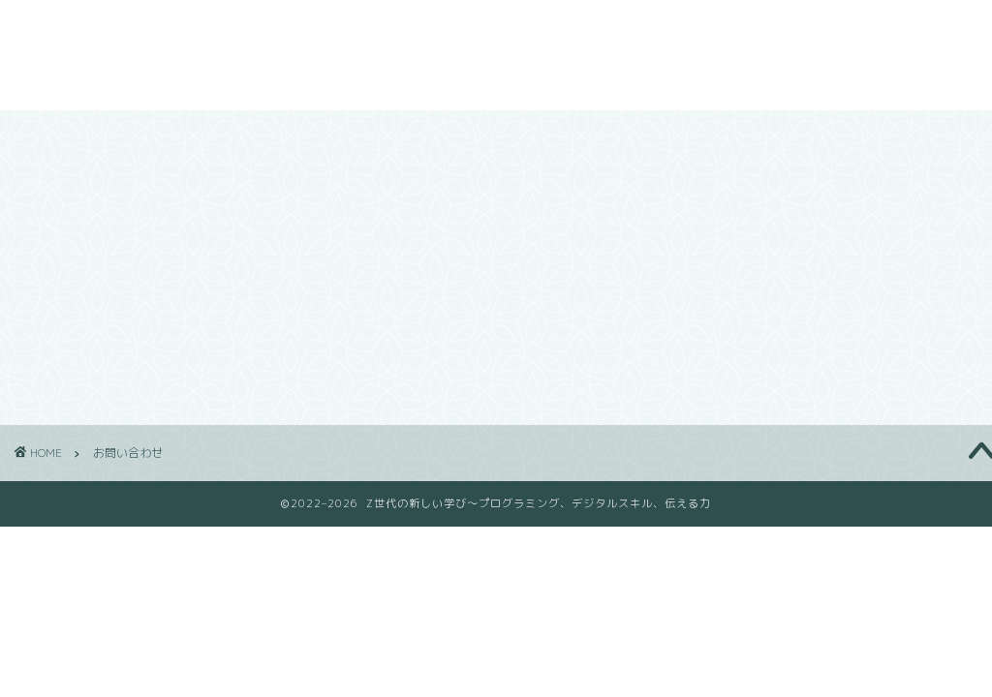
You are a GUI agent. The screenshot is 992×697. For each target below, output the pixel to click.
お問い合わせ (791, 30)
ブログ (697, 30)
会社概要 (617, 30)
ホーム (537, 30)
